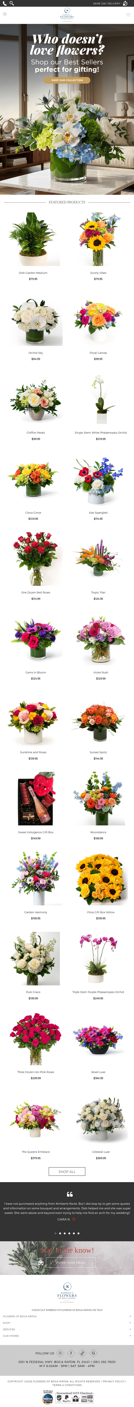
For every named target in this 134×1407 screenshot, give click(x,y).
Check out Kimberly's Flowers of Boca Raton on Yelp (67, 1310)
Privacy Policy (114, 1381)
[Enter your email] (71, 1262)
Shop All (67, 1172)
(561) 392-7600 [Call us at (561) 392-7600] (104, 1362)
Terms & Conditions (67, 1385)
